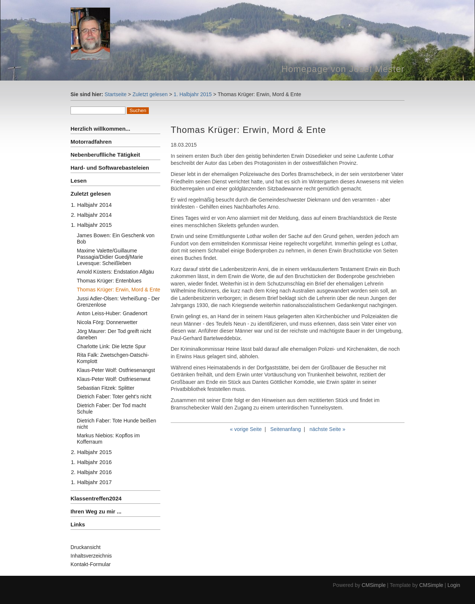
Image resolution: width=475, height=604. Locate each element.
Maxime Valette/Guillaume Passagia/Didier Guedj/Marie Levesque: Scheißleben (110, 257)
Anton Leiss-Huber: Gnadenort (112, 313)
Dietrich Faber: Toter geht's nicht (114, 396)
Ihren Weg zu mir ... (96, 511)
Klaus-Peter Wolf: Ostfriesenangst (116, 370)
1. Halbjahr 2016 (91, 462)
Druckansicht (86, 547)
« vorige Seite (246, 429)
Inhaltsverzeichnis (91, 556)
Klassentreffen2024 (96, 498)
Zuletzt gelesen (150, 94)
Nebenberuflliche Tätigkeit (105, 154)
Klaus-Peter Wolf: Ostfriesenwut (113, 379)
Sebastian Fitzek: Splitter (105, 388)
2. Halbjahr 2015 (91, 452)
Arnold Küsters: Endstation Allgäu (115, 272)
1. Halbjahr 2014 (91, 205)
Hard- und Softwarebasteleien (110, 167)
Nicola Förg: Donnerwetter (107, 322)
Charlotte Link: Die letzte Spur (111, 346)
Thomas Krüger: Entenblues (109, 281)
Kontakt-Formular (91, 564)
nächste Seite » (327, 429)
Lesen (78, 180)
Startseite (116, 94)
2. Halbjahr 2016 (91, 472)
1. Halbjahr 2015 (193, 94)
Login (454, 585)
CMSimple (374, 585)
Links (78, 524)
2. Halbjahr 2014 (91, 215)
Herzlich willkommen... (100, 128)
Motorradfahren (91, 141)
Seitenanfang (285, 429)
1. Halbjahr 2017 (91, 482)
